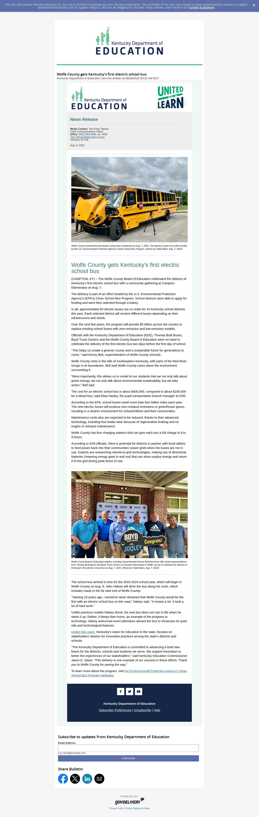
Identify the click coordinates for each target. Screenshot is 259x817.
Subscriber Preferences (115, 710)
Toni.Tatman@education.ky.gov (87, 137)
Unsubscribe (142, 710)
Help (157, 710)
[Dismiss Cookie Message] (254, 4)
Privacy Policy (116, 808)
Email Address (67, 743)
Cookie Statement (202, 7)
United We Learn (83, 632)
